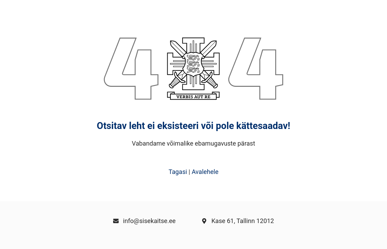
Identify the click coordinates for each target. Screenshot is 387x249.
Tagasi (178, 171)
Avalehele (205, 171)
